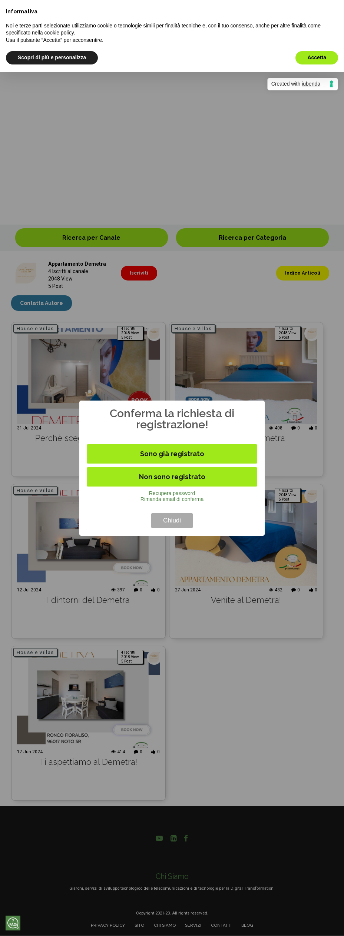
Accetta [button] (316, 57)
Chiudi (172, 520)
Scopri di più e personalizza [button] (52, 57)
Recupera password (172, 493)
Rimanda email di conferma (172, 499)
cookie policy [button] (59, 33)
